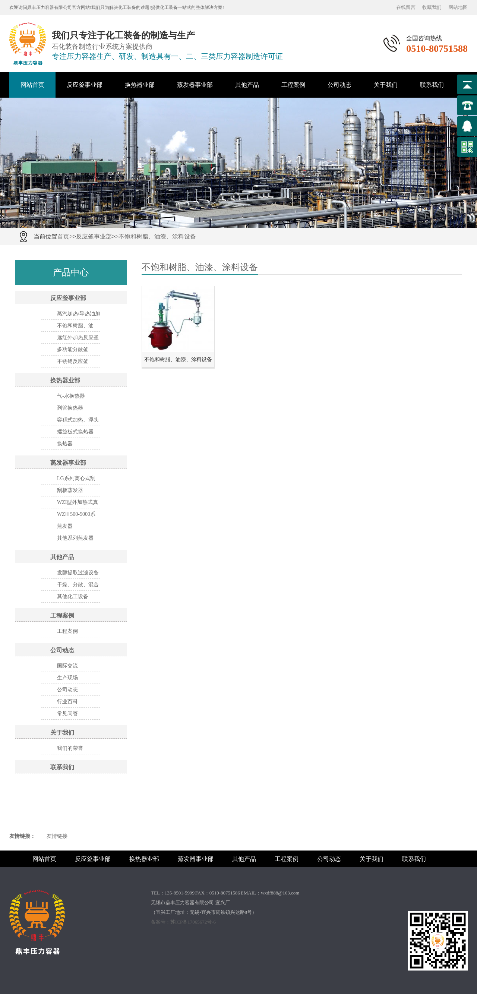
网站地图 (458, 7)
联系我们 (432, 85)
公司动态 (339, 85)
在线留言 (406, 7)
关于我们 (386, 85)
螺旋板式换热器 (75, 432)
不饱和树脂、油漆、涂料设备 (157, 236)
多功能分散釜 (72, 349)
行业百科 (67, 701)
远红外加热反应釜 (78, 337)
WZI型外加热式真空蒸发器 (77, 503)
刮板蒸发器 (70, 490)
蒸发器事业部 (195, 85)
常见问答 (67, 713)
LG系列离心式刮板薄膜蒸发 (76, 480)
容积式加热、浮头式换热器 (78, 421)
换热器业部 (140, 85)
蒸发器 (65, 526)
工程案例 (293, 85)
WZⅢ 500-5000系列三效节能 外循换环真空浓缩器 (78, 515)
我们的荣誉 (70, 748)
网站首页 (32, 85)
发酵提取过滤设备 (78, 572)
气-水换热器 (71, 396)
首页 (63, 236)
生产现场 (67, 678)
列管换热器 (70, 408)
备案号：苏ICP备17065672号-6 (183, 922)
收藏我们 (432, 7)
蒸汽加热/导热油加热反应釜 (78, 315)
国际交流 (67, 666)
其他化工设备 (72, 596)
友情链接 (57, 836)
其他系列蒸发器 (75, 538)
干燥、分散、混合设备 (78, 586)
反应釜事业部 (84, 85)
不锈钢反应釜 (72, 361)
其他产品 (247, 85)
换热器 (65, 443)
